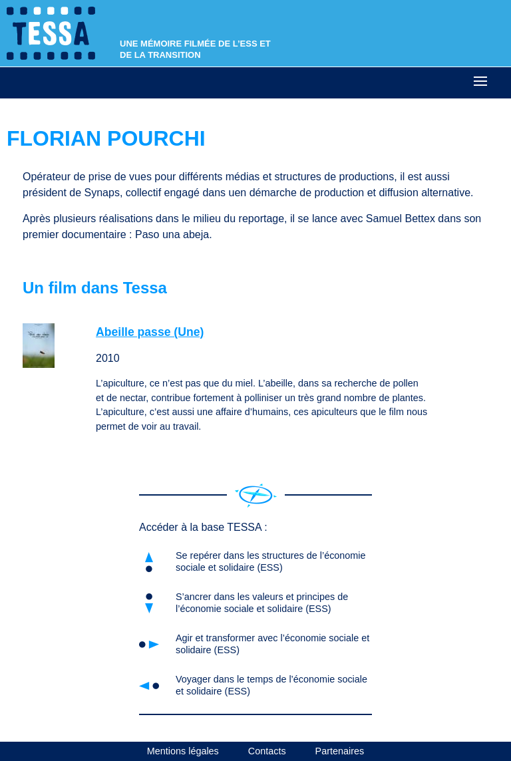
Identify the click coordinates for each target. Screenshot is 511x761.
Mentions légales (183, 751)
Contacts (267, 751)
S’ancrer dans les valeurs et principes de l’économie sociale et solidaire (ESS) (262, 602)
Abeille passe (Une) (150, 332)
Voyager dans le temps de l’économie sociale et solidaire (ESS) (271, 685)
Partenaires (340, 751)
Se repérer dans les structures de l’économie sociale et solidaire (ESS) (271, 561)
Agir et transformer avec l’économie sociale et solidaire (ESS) (272, 644)
